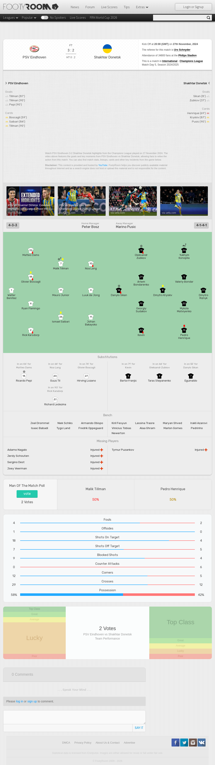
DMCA (66, 742)
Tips (127, 7)
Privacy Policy (82, 742)
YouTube (102, 165)
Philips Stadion (187, 55)
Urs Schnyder (182, 49)
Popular (29, 17)
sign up (32, 701)
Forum (90, 7)
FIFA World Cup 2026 (103, 17)
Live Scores (109, 7)
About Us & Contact (107, 742)
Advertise (129, 742)
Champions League (191, 61)
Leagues (11, 17)
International (169, 61)
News (75, 7)
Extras (142, 7)
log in (19, 701)
